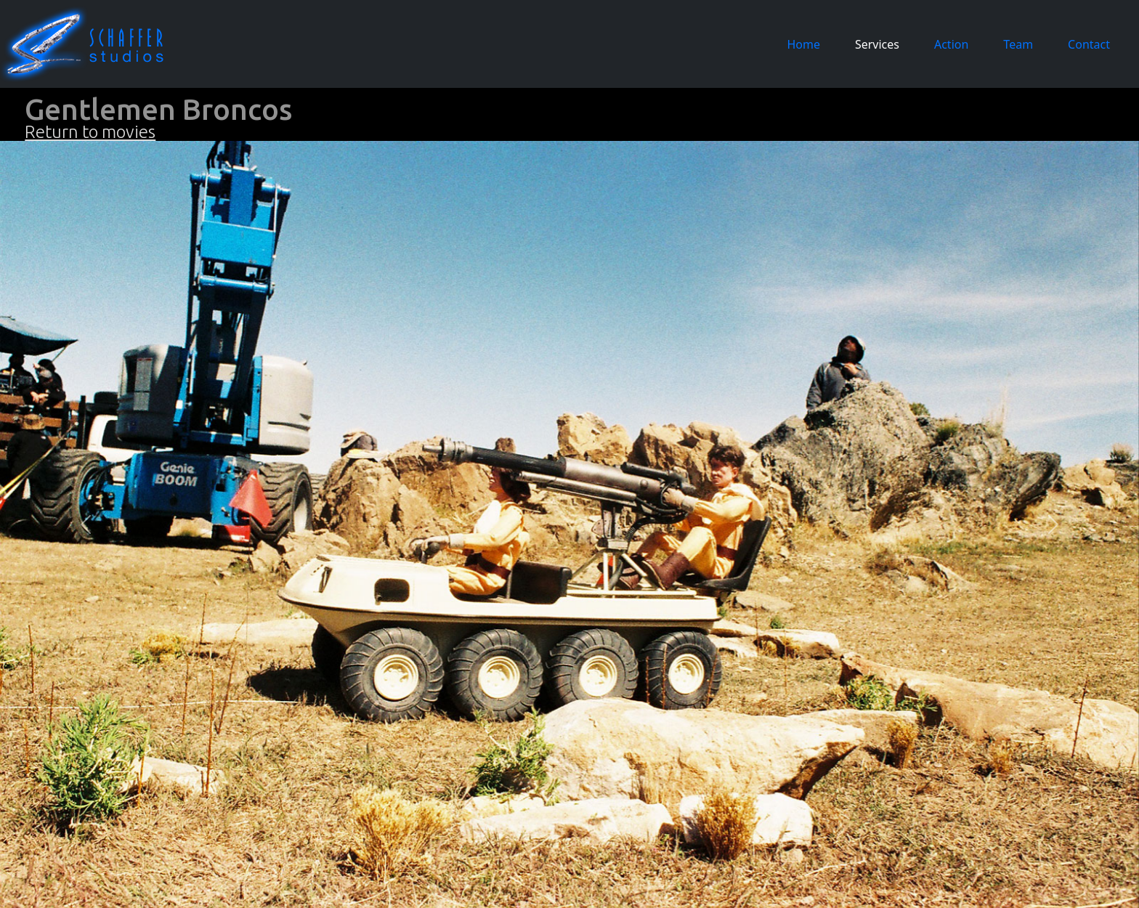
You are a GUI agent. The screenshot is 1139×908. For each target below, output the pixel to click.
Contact (1089, 44)
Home (806, 43)
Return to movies (90, 132)
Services (877, 44)
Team (1018, 44)
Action (951, 44)
